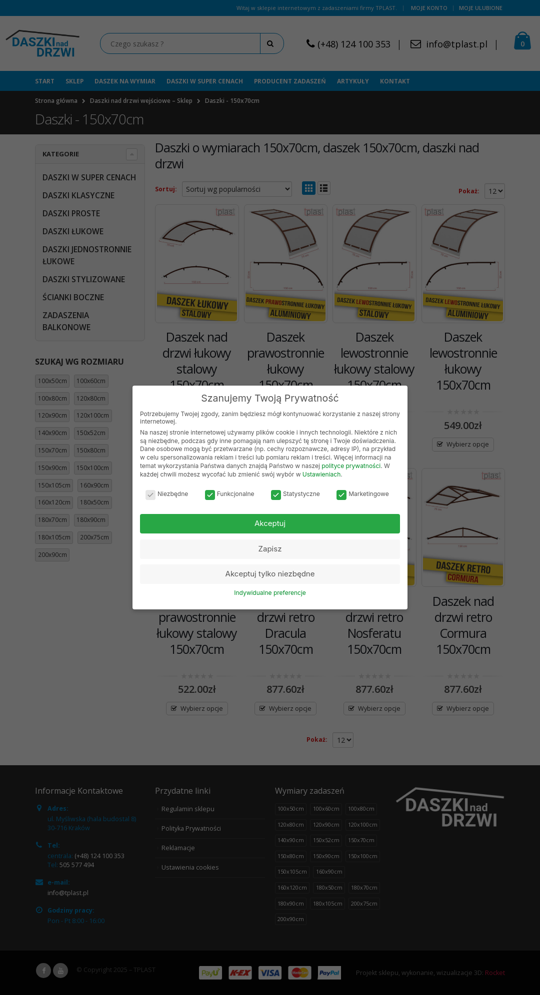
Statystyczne (295, 494)
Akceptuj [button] (270, 523)
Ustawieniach (321, 474)
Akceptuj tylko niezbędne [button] (270, 573)
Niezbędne (167, 494)
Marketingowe (362, 494)
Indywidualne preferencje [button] (270, 592)
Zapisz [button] (270, 548)
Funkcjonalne (229, 494)
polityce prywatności (351, 466)
